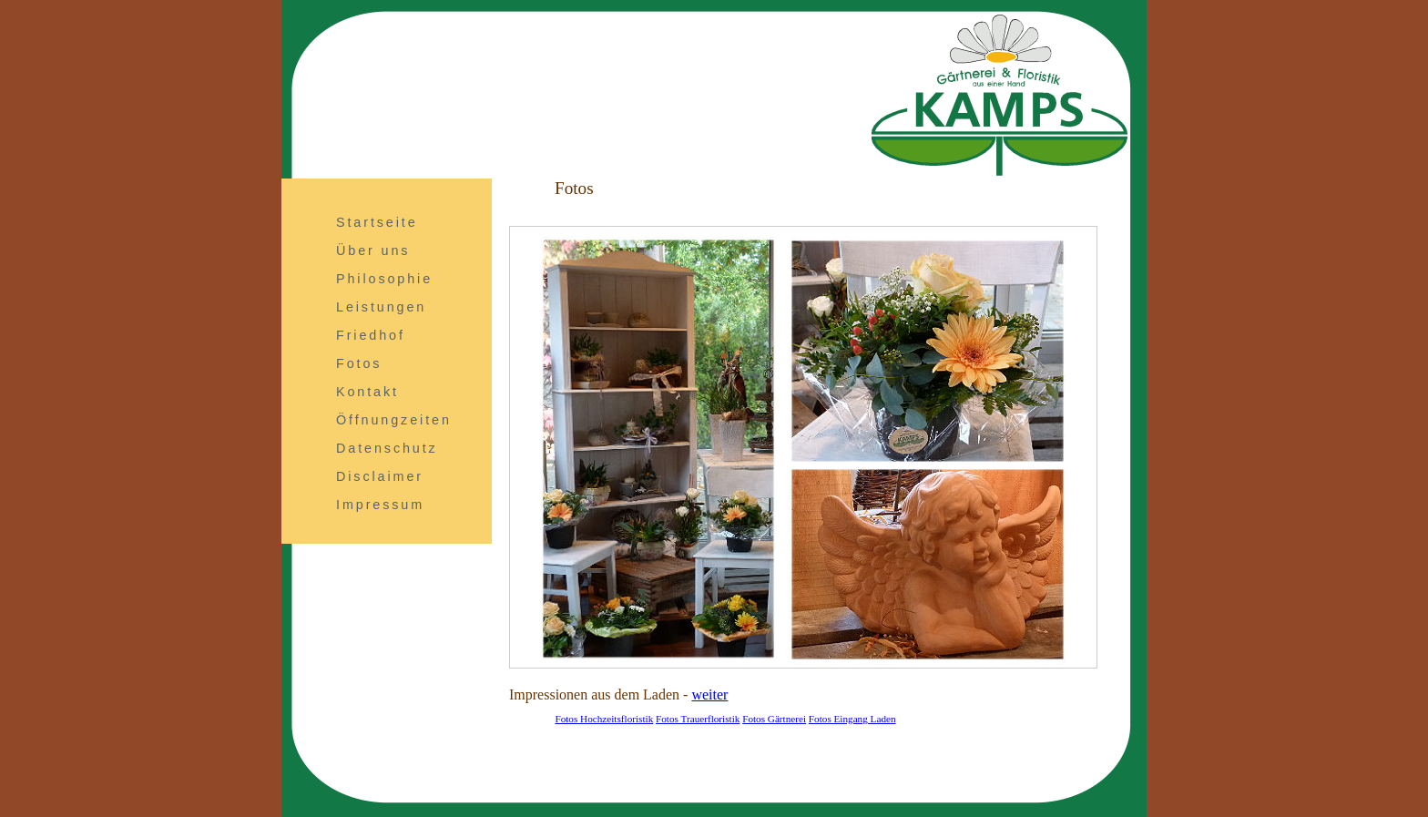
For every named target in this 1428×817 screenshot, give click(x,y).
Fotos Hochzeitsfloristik (604, 718)
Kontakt (367, 391)
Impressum (380, 504)
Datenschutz (387, 448)
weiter (709, 694)
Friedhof (370, 335)
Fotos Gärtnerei (774, 718)
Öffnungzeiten (394, 420)
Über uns (373, 250)
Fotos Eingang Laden (852, 718)
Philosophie (384, 278)
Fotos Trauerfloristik (698, 718)
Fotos (359, 363)
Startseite (377, 222)
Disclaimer (379, 476)
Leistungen (381, 307)
